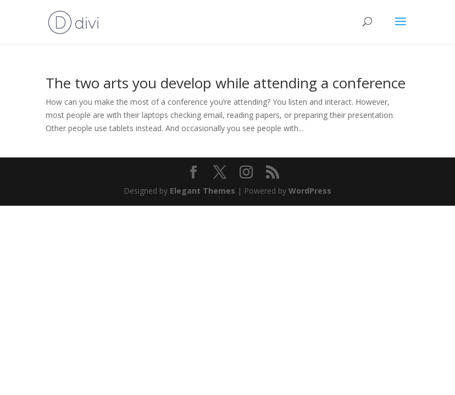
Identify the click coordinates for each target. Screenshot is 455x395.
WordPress (309, 190)
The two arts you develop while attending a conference (226, 83)
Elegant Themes (202, 190)
